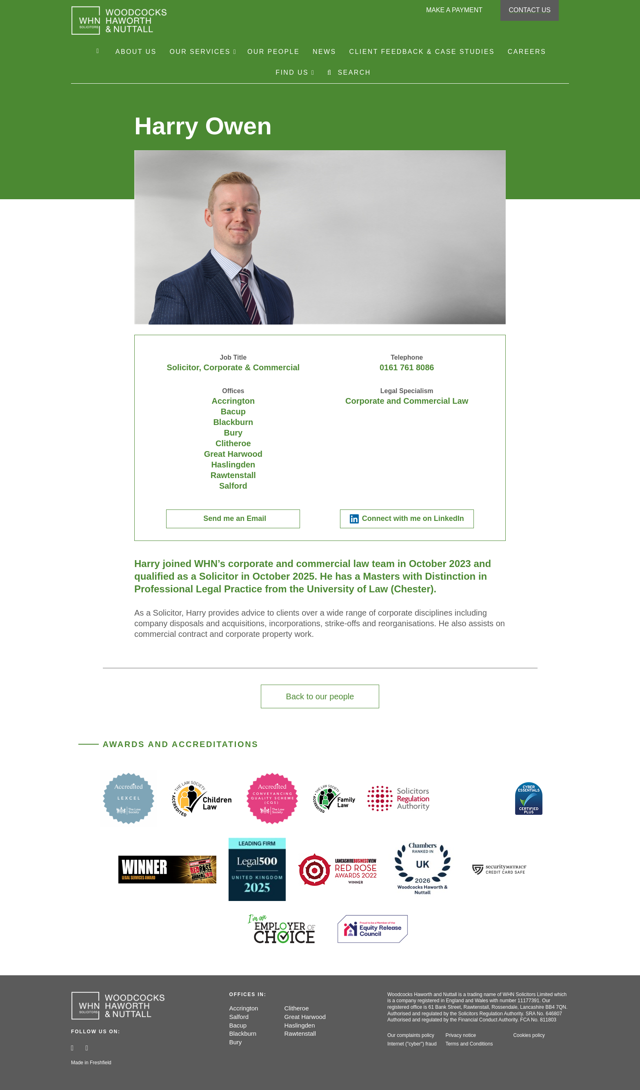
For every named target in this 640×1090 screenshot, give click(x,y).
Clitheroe (296, 1008)
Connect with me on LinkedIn (413, 518)
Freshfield (100, 1063)
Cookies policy (528, 1035)
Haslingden (299, 1025)
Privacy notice (460, 1035)
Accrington (243, 1008)
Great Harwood (305, 1016)
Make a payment (454, 10)
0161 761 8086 (407, 367)
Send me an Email (234, 518)
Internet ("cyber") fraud (412, 1044)
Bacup (238, 1025)
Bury (235, 1042)
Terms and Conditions (469, 1044)
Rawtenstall (300, 1033)
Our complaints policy (410, 1035)
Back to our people (320, 696)
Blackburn (243, 1033)
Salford (239, 1016)
